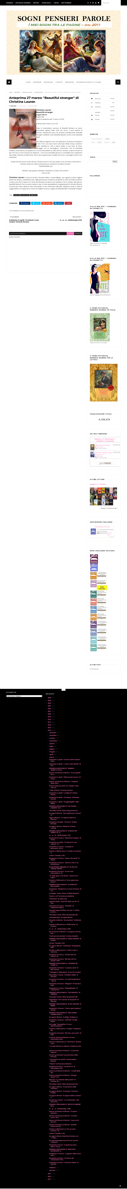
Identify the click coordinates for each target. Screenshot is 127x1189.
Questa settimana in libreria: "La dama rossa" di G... (63, 1117)
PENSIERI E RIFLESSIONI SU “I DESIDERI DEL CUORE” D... (63, 965)
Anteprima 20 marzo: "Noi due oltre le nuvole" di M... (62, 960)
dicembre (53, 733)
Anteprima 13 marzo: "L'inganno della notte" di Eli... (65, 1155)
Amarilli (99, 530)
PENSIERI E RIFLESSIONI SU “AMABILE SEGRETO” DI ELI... (61, 769)
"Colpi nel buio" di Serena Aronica (61, 791)
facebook (77, 236)
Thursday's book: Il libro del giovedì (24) (63, 1084)
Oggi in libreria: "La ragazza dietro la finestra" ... (62, 819)
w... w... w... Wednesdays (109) (59, 929)
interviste (106, 143)
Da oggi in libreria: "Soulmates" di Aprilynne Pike (64, 947)
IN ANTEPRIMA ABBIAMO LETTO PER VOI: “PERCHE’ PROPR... (63, 868)
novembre (53, 736)
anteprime (17, 92)
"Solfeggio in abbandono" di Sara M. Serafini (65, 973)
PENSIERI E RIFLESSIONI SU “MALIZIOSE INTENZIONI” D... (62, 1150)
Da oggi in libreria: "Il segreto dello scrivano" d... (65, 1097)
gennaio (52, 1171)
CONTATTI (59, 82)
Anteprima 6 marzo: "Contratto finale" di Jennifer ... (63, 1164)
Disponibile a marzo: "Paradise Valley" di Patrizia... (63, 976)
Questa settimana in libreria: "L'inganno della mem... (63, 783)
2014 (49, 731)
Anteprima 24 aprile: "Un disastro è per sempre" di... (63, 843)
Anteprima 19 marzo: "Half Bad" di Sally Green (63, 1021)
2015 (49, 728)
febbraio (52, 1168)
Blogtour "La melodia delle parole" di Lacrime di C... (62, 1081)
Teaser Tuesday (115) (57, 944)
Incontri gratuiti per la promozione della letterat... (63, 1056)
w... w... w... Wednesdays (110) (59, 836)
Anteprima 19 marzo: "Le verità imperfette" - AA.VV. (65, 980)
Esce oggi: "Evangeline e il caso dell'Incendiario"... (60, 1025)
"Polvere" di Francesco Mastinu (60, 1064)
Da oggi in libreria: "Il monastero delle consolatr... (62, 1088)
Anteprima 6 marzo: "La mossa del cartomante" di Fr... (61, 1159)
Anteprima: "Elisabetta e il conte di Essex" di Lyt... (65, 890)
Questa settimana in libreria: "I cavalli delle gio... (64, 1072)
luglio (51, 747)
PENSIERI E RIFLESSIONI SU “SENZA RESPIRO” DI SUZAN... (65, 940)
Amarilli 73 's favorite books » (109, 509)
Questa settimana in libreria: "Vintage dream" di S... (63, 1076)
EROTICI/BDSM (66, 3)
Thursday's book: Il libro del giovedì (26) (63, 915)
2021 (49, 712)
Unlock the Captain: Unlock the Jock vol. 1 (103, 454)
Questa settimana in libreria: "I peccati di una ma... (64, 1121)
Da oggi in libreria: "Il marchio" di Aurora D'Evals (63, 1092)
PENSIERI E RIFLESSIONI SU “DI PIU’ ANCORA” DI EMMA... (65, 1005)
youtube (102, 120)
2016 (49, 725)
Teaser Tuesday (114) (57, 1134)
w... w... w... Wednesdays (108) (59, 1109)
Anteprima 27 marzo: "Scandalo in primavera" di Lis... (61, 848)
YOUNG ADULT (46, 3)
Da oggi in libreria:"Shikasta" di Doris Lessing (62, 828)
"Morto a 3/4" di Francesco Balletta (61, 897)
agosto (52, 744)
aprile (51, 755)
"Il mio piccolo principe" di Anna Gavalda (63, 936)
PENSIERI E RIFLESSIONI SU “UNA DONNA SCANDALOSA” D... (63, 1014)
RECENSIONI (48, 82)
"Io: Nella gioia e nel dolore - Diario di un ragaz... (63, 877)
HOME (28, 82)
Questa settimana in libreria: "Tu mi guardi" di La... (65, 774)
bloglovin (102, 99)
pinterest (102, 111)
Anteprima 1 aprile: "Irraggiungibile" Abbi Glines (64, 803)
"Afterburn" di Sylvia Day (58, 899)
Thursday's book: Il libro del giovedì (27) (63, 811)
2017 (49, 723)
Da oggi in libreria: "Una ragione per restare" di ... (65, 814)
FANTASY (36, 3)
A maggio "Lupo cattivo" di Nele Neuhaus (64, 894)
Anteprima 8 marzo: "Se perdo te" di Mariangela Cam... (62, 1068)
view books (111, 537)
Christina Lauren (27, 92)
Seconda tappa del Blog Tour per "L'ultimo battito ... (64, 911)
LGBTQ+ (56, 3)
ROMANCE (9, 3)
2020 (49, 714)
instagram (102, 107)
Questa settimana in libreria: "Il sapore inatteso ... (63, 1113)
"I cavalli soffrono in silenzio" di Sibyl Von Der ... (65, 1047)
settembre (53, 741)
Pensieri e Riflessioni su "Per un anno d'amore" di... (62, 1130)
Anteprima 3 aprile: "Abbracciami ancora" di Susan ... (65, 778)
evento (93, 143)
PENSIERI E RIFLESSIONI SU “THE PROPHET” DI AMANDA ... (64, 994)
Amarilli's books (98, 485)
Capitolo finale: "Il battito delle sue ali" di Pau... (64, 903)
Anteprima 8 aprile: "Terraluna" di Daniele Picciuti (64, 799)
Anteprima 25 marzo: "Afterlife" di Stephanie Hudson (61, 907)
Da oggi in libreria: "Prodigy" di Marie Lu (63, 1018)
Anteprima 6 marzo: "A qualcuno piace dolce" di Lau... (63, 1146)
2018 (49, 720)
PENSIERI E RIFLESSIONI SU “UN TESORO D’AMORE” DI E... (62, 807)
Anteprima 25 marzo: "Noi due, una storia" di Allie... (65, 1034)
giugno (52, 749)
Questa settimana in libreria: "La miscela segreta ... (64, 1052)
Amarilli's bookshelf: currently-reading (105, 440)
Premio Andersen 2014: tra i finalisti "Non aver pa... (64, 787)
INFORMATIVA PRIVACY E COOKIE (88, 82)
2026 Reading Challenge (102, 527)
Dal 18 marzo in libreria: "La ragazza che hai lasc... (64, 933)
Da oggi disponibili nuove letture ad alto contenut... (63, 1142)
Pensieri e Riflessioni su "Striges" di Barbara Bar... (65, 1030)
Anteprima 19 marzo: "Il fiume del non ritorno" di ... (62, 956)
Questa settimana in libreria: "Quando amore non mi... (62, 1126)
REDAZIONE (69, 82)
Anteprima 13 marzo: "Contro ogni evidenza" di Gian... (65, 1009)
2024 (49, 703)
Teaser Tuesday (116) (57, 856)
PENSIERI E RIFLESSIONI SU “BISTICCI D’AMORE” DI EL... (65, 1105)
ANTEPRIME (37, 82)
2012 (49, 1177)
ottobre (52, 739)
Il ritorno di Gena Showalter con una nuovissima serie (62, 1039)
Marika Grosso (99, 456)
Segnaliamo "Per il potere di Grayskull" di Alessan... (64, 1001)
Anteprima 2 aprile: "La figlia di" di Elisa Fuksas (63, 794)
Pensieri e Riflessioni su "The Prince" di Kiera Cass (65, 1043)
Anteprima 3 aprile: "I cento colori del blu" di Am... (65, 765)
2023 (49, 706)
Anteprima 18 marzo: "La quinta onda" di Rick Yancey (63, 969)
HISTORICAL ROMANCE (23, 3)
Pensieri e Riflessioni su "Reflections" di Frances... (63, 926)
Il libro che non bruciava (102, 445)
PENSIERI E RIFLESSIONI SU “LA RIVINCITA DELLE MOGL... (63, 886)
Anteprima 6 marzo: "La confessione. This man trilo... (64, 1101)
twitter (102, 116)
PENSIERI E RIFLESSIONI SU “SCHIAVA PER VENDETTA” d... (63, 832)
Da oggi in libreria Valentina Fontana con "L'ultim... (63, 1137)
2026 (49, 698)
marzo (51, 758)
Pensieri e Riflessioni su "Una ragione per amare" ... (64, 881)
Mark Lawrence (99, 447)
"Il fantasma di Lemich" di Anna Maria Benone (62, 1061)
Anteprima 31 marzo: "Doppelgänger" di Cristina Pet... (63, 989)
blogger (69, 236)
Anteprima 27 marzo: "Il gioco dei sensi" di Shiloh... (64, 859)
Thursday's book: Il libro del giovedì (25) (63, 997)
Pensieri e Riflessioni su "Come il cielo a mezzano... (63, 951)
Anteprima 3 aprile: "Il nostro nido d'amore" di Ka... (64, 761)
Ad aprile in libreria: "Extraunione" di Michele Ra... (65, 921)
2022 (49, 709)
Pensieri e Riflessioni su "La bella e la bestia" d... (65, 852)
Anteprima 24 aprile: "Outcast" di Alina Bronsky (63, 823)
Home (10, 92)
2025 (49, 701)
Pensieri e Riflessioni (97, 139)
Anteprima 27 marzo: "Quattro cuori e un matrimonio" (63, 864)
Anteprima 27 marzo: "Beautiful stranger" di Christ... (65, 839)
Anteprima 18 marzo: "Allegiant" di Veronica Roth (65, 985)
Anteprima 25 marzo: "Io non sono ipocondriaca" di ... (61, 872)
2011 (49, 1180)
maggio (52, 752)
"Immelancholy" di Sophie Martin (61, 918)
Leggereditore (38, 92)
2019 (49, 717)
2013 (49, 1174)
